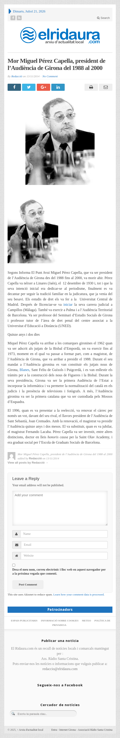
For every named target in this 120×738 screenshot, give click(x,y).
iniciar (67, 304)
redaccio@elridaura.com (59, 669)
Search (103, 18)
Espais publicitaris (24, 620)
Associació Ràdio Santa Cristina (95, 729)
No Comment (50, 76)
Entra (54, 729)
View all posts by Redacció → (28, 462)
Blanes (24, 370)
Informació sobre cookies (60, 620)
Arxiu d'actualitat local (30, 729)
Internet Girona (67, 729)
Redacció (16, 76)
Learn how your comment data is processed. (78, 594)
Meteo (86, 620)
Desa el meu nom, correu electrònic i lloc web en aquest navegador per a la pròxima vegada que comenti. (59, 571)
